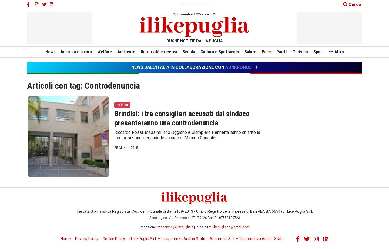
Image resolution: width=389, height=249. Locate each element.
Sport (318, 51)
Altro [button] (336, 51)
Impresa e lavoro (76, 51)
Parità (281, 51)
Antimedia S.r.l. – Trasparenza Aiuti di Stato (247, 239)
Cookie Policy (114, 239)
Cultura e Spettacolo (219, 51)
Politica (122, 105)
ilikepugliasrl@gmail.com (231, 227)
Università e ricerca (159, 51)
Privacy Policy (86, 239)
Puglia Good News (195, 4)
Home (66, 239)
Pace (266, 51)
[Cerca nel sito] (350, 4)
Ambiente (126, 51)
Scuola (189, 51)
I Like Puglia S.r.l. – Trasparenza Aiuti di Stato (167, 239)
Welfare (105, 51)
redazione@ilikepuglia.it (175, 227)
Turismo (300, 51)
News (50, 51)
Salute (250, 51)
